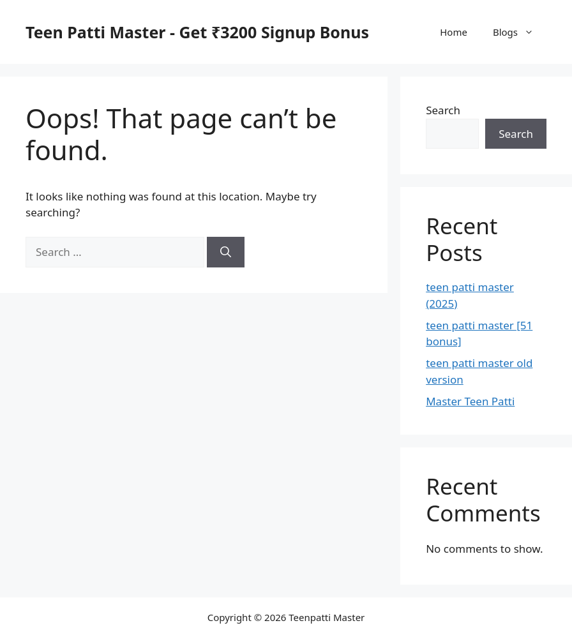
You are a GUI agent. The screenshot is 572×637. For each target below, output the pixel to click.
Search (443, 110)
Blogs (519, 32)
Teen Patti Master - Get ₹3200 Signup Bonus (197, 32)
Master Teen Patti (470, 401)
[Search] (226, 252)
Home (453, 32)
